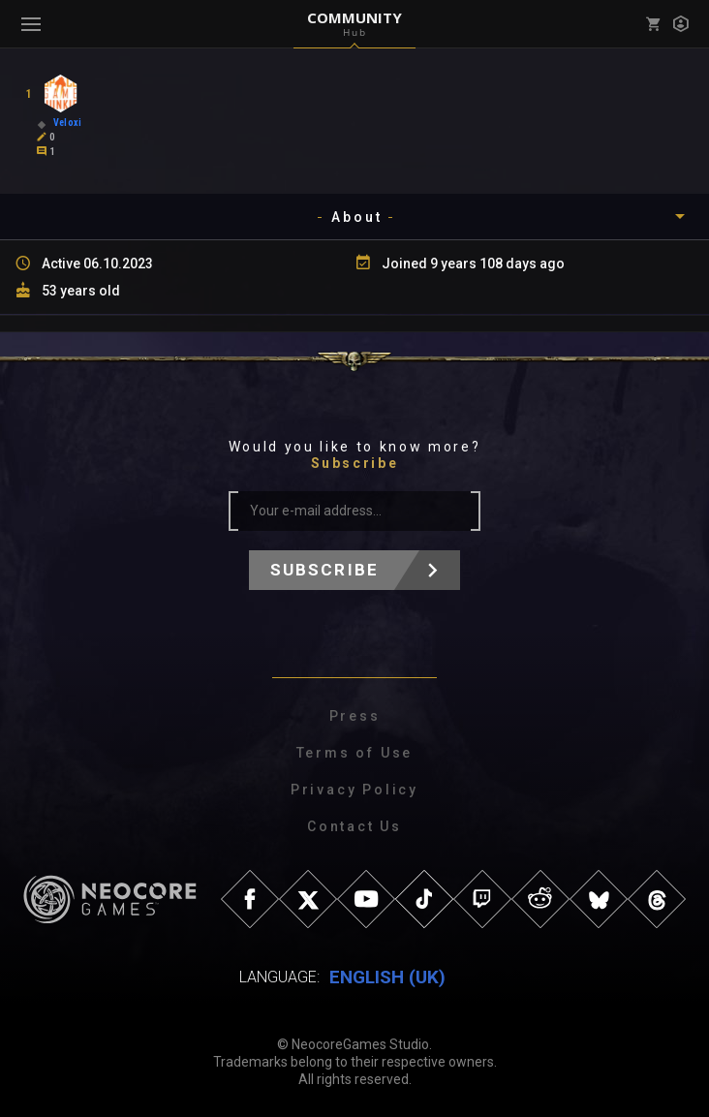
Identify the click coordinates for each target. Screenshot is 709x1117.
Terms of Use (355, 752)
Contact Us (354, 826)
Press (355, 716)
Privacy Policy (354, 789)
